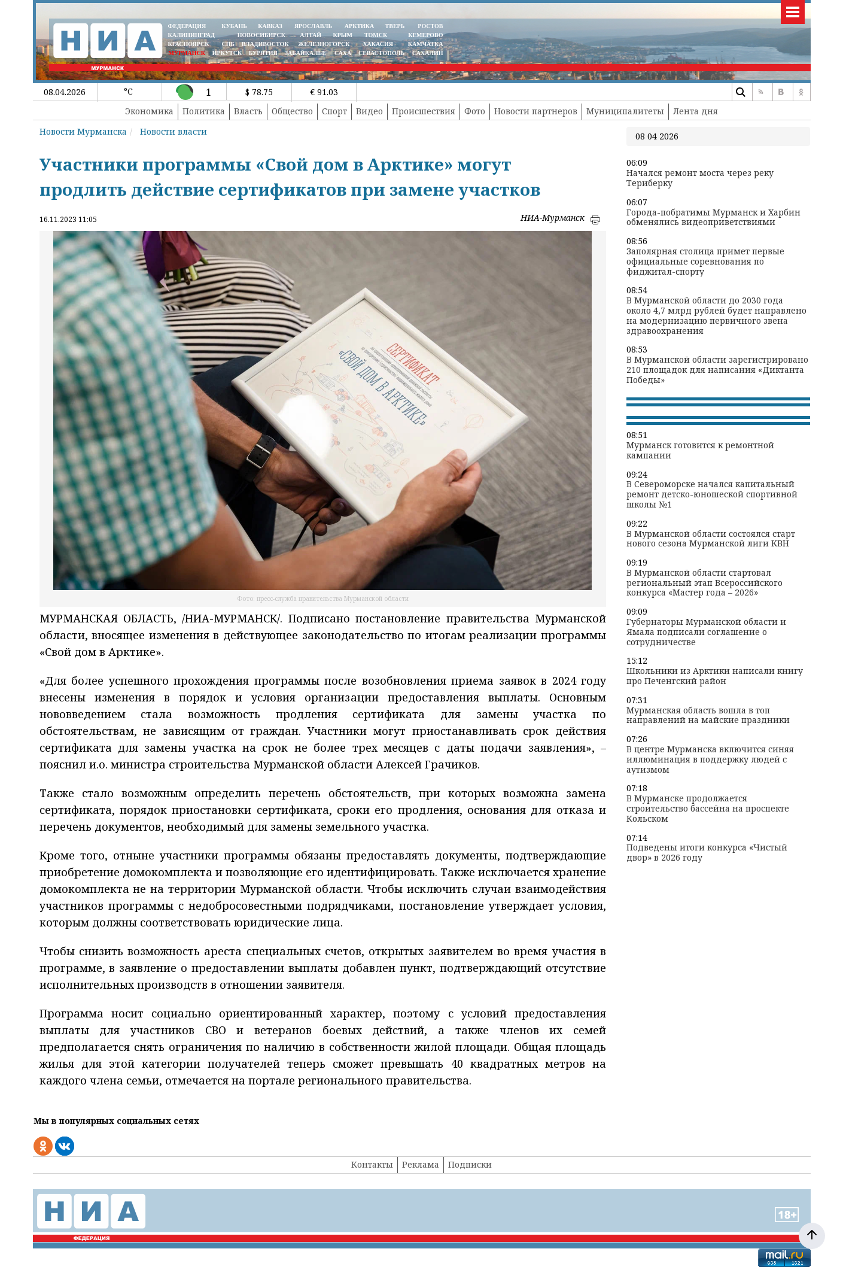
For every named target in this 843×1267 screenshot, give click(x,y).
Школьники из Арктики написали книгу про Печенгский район (714, 676)
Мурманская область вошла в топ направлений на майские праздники (708, 716)
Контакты (372, 1164)
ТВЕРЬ (395, 26)
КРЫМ (342, 35)
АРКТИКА (360, 26)
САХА (342, 53)
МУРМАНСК (186, 53)
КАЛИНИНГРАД (191, 35)
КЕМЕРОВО (425, 35)
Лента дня (695, 111)
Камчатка (424, 44)
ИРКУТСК (227, 53)
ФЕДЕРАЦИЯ (187, 26)
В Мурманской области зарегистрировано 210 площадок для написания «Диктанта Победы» (717, 370)
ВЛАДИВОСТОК (265, 44)
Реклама (420, 1164)
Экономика (149, 111)
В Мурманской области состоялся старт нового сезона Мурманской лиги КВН (710, 539)
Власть (248, 111)
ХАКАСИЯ (377, 44)
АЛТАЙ (310, 35)
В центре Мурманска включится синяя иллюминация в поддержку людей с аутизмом (710, 759)
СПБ (228, 44)
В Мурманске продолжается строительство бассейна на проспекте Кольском (707, 809)
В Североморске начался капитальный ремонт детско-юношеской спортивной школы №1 (712, 494)
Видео (369, 111)
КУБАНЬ (233, 26)
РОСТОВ (430, 26)
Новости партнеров (535, 111)
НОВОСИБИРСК (261, 35)
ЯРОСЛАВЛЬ (313, 26)
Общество (292, 111)
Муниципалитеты (625, 111)
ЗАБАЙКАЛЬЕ (306, 53)
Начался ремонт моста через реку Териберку (700, 178)
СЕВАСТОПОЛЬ (381, 53)
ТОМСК (377, 35)
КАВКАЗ (270, 26)
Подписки (470, 1164)
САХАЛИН (427, 53)
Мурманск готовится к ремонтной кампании (700, 450)
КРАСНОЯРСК (188, 44)
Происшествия (423, 111)
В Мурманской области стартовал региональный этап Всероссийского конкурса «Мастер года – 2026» (704, 583)
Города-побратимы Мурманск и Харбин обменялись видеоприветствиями (713, 218)
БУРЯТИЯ (263, 53)
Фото (474, 111)
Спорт (334, 111)
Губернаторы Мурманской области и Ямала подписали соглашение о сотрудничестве (706, 632)
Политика (203, 111)
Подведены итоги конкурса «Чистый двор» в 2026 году (706, 853)
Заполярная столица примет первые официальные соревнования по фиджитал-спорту (705, 262)
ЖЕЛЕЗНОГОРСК (323, 44)
